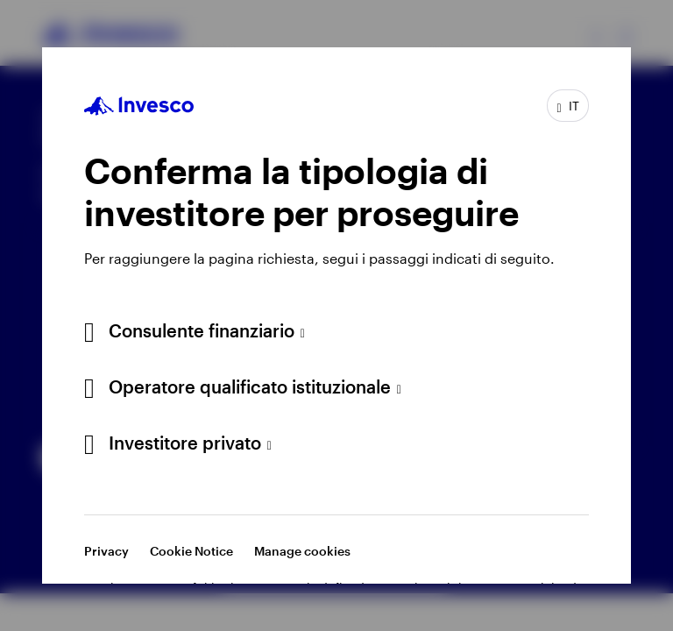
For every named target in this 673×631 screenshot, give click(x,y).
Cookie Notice (191, 550)
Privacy (106, 550)
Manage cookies (302, 550)
